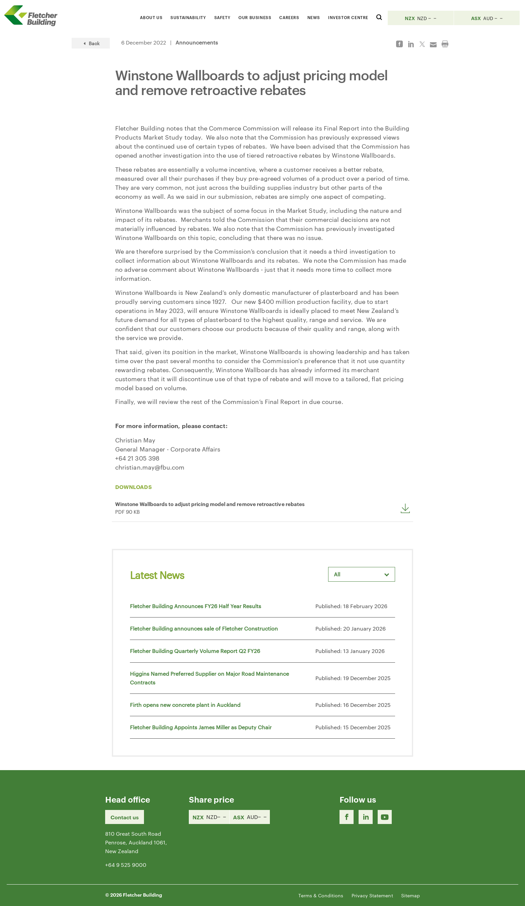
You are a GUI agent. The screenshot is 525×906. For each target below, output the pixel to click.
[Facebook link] (347, 817)
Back (90, 43)
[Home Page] (33, 15)
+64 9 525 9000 (125, 864)
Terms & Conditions (320, 895)
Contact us (124, 817)
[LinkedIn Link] (366, 817)
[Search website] (379, 16)
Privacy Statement (372, 895)
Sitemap (410, 895)
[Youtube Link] (385, 817)
